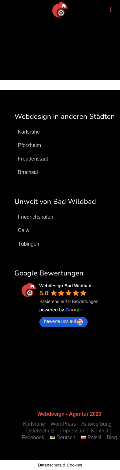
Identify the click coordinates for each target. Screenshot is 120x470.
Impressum (72, 430)
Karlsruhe (34, 424)
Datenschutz (40, 430)
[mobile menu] (111, 9)
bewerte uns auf (63, 322)
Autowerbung (96, 424)
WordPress (63, 424)
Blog (112, 437)
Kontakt (99, 430)
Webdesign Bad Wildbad (65, 285)
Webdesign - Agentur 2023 (69, 414)
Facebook (33, 437)
